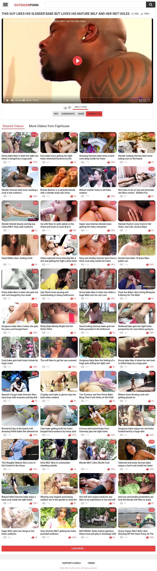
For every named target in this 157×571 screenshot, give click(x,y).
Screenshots (68, 114)
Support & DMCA (71, 563)
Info (56, 114)
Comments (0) (94, 114)
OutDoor (26, 5)
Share (81, 114)
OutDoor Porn (75, 568)
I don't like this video (69, 107)
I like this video (65, 107)
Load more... (79, 548)
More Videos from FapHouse (49, 126)
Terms (91, 563)
